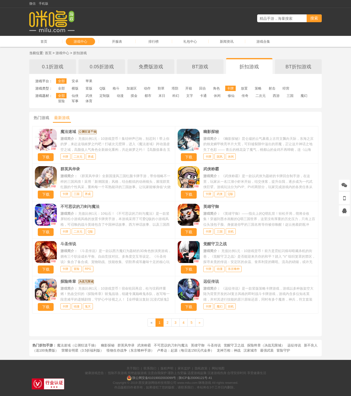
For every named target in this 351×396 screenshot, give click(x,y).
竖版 (89, 88)
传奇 (245, 96)
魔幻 (304, 96)
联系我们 (150, 368)
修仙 (231, 96)
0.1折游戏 (52, 66)
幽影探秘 (108, 345)
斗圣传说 (214, 345)
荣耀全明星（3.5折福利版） (82, 350)
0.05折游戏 (102, 66)
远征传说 (294, 345)
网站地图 (218, 368)
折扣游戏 (80, 53)
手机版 (43, 3)
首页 (43, 41)
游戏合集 (263, 41)
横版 (75, 88)
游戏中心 (80, 41)
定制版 (104, 96)
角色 (216, 88)
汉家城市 (250, 350)
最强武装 (267, 350)
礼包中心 (190, 41)
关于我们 (133, 368)
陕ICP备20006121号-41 (195, 378)
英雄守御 (198, 345)
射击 (272, 88)
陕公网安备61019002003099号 (154, 378)
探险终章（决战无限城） (266, 345)
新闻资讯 (227, 41)
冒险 (61, 101)
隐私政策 (201, 368)
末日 (161, 96)
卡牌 (230, 88)
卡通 (203, 96)
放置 (244, 88)
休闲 (217, 96)
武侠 (89, 96)
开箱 (188, 88)
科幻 (175, 96)
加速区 (132, 88)
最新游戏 (62, 118)
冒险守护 (283, 350)
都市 (148, 96)
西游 (276, 96)
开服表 (117, 41)
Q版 (102, 88)
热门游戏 (41, 118)
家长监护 (184, 368)
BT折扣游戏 (298, 66)
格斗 (116, 88)
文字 (189, 96)
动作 (147, 88)
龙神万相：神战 (229, 350)
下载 (45, 157)
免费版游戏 (151, 66)
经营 (286, 88)
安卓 (75, 81)
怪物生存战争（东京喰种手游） (130, 350)
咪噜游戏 (204, 383)
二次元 (260, 96)
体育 (89, 101)
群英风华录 (126, 345)
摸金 (134, 96)
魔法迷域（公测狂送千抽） (77, 345)
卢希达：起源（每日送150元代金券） (185, 350)
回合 (202, 88)
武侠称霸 (144, 345)
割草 (161, 88)
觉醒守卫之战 (234, 345)
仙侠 (75, 96)
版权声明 (167, 368)
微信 (32, 3)
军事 (75, 101)
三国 (290, 96)
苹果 (89, 81)
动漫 (120, 96)
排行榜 (153, 41)
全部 (61, 81)
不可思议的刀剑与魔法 (171, 345)
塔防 (175, 88)
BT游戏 (200, 66)
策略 (258, 88)
